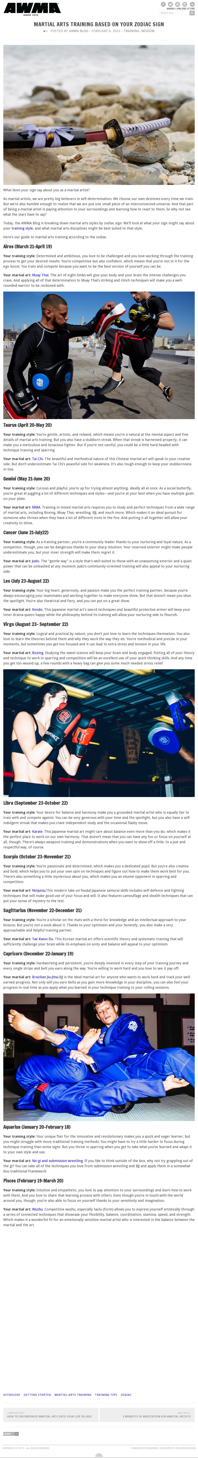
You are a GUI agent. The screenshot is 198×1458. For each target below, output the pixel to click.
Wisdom (148, 31)
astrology (11, 1394)
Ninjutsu (38, 890)
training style (22, 228)
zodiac (126, 1394)
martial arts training (73, 1394)
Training (131, 31)
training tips (106, 1394)
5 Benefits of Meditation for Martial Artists (147, 1415)
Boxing (37, 653)
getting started (37, 1394)
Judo (35, 561)
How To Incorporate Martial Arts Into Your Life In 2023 (51, 1415)
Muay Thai (40, 275)
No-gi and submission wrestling (57, 1161)
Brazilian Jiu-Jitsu (45, 977)
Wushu (37, 1209)
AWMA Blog (78, 31)
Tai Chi (37, 459)
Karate (37, 831)
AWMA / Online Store (181, 8)
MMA (36, 507)
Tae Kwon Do (42, 939)
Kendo (37, 609)
